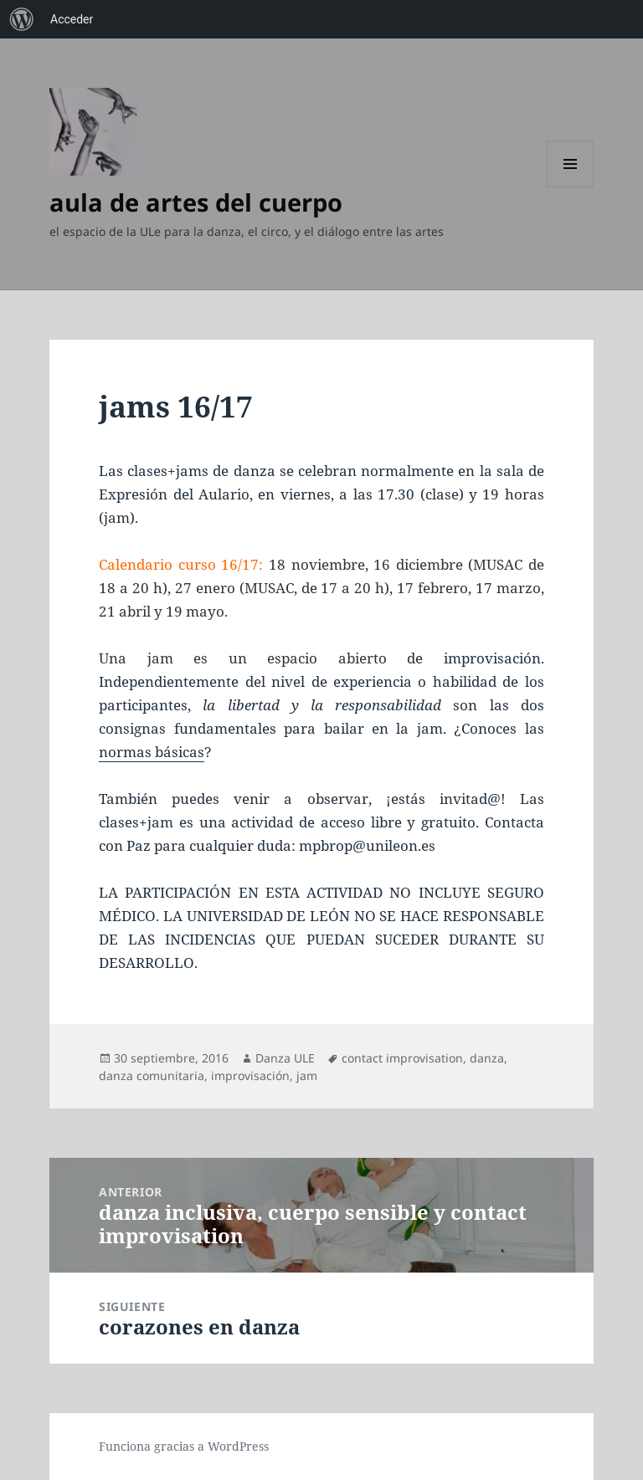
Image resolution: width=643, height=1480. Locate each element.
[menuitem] (22, 19)
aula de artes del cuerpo (195, 202)
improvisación (250, 1075)
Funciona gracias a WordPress (184, 1446)
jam (306, 1075)
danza (487, 1058)
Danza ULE (285, 1058)
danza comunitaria (151, 1075)
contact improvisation (402, 1058)
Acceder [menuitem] (71, 19)
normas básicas (151, 751)
